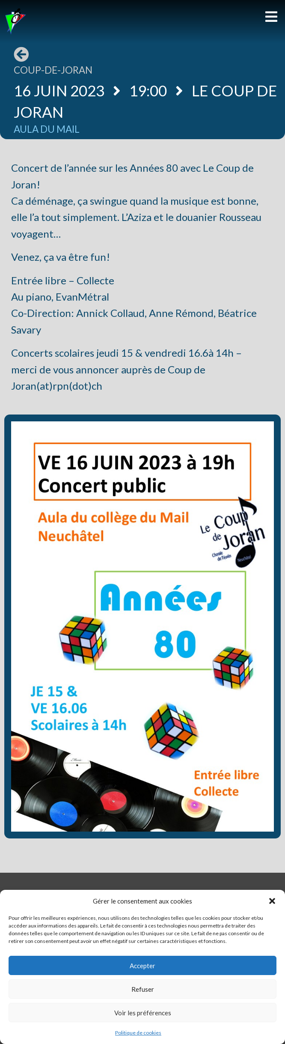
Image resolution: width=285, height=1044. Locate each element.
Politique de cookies (138, 1032)
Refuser (142, 989)
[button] (272, 901)
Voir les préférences (142, 1013)
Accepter (142, 965)
